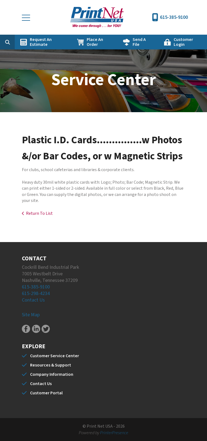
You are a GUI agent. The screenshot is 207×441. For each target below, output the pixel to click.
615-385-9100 (174, 17)
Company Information (51, 374)
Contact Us (33, 300)
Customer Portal (46, 393)
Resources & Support (50, 365)
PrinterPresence (114, 433)
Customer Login (183, 42)
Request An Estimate (41, 42)
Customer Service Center (54, 356)
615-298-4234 (36, 293)
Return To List (39, 213)
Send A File (139, 42)
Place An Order (95, 42)
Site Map (31, 314)
